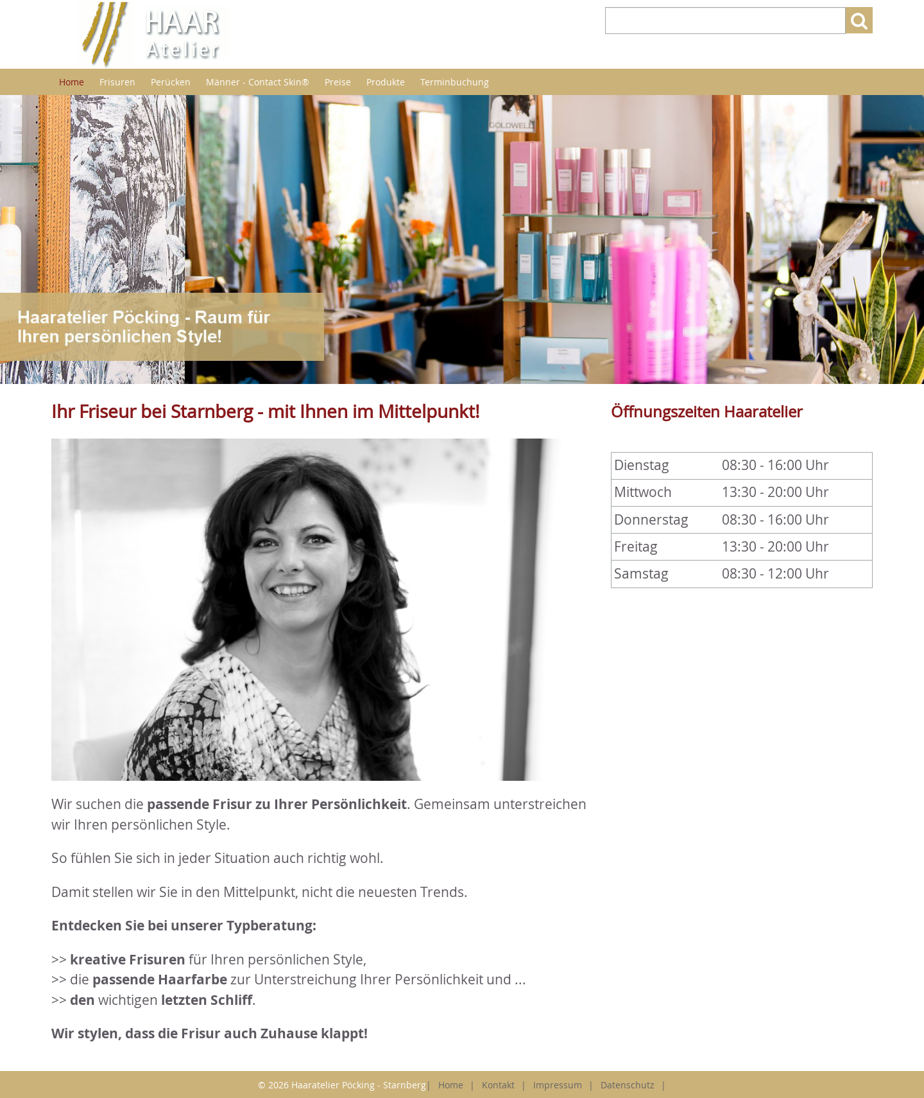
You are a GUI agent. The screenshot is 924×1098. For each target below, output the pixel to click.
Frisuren (117, 82)
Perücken (171, 82)
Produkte (385, 82)
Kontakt (498, 1085)
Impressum (557, 1085)
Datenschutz (627, 1085)
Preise (338, 82)
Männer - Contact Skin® (257, 82)
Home (71, 82)
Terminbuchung (454, 82)
